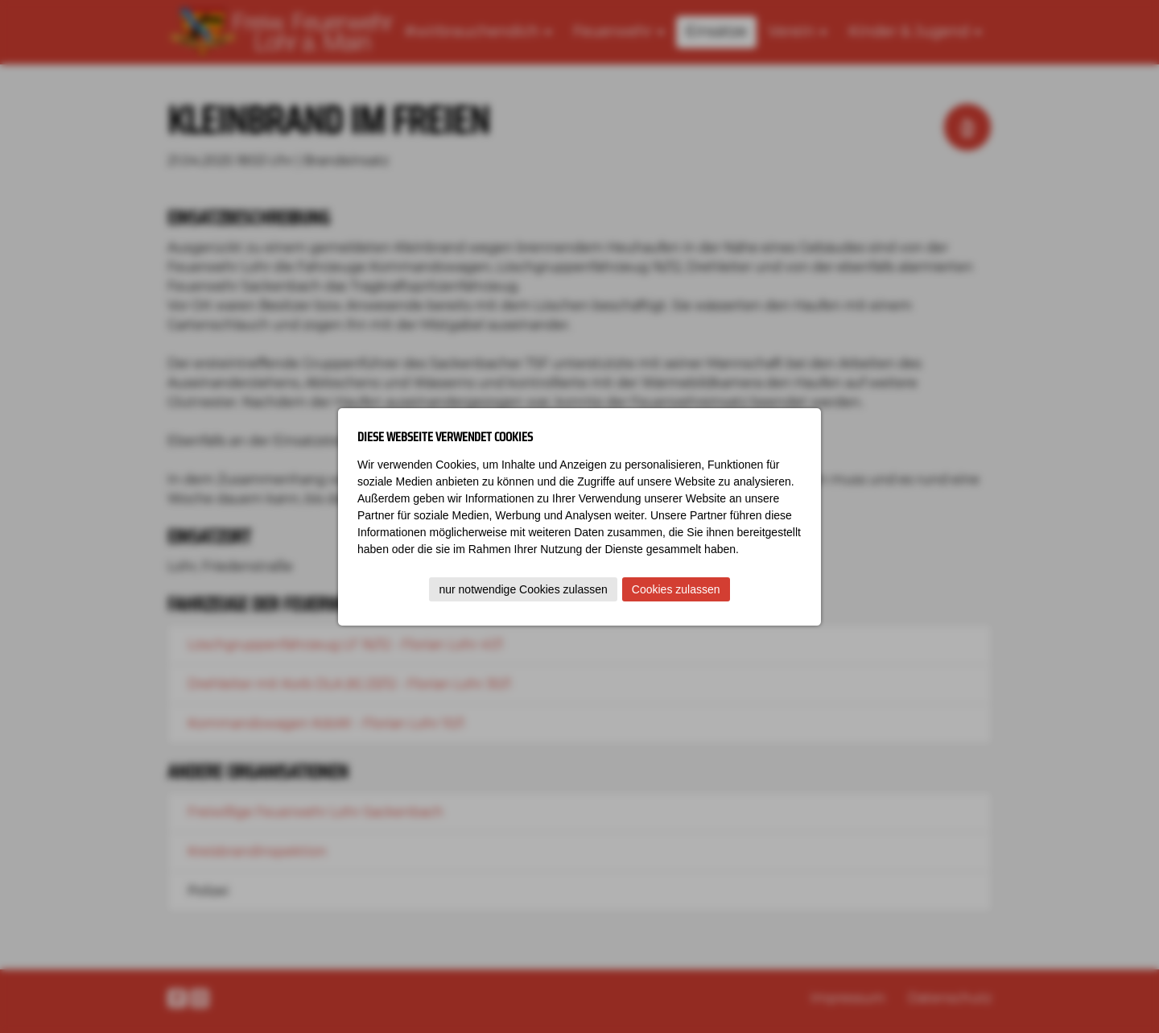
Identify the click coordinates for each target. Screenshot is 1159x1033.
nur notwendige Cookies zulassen (523, 589)
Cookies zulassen (676, 589)
